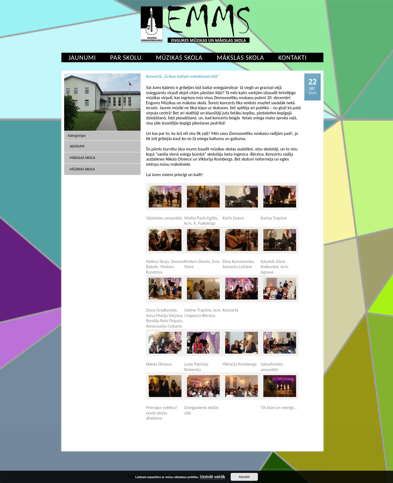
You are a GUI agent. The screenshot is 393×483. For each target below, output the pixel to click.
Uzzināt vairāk (212, 477)
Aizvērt (244, 477)
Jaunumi (82, 57)
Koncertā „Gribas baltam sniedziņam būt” (182, 76)
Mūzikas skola (179, 57)
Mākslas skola (240, 57)
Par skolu (126, 57)
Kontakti (292, 57)
